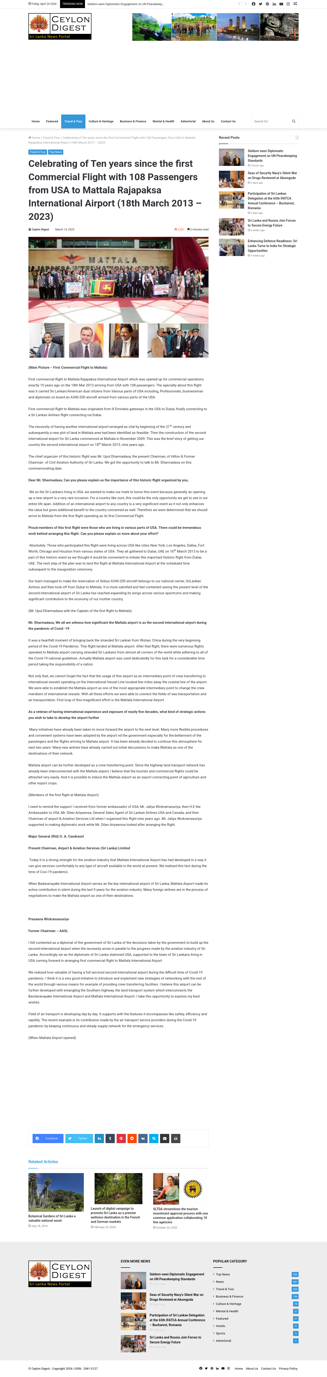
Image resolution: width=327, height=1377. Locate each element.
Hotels (220, 1326)
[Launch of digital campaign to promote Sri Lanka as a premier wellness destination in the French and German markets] (118, 1188)
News (220, 1281)
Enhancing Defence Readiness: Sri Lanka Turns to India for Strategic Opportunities (272, 246)
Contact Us (228, 121)
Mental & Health (163, 121)
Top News (55, 152)
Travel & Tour (73, 121)
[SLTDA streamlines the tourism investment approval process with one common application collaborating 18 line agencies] (181, 1189)
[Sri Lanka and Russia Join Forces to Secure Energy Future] (231, 226)
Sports (220, 1333)
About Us (208, 121)
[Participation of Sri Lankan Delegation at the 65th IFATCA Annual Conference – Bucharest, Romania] (231, 200)
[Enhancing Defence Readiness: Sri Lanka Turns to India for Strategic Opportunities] (231, 247)
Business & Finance (133, 121)
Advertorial (188, 121)
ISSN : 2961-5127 (86, 1368)
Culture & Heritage (101, 121)
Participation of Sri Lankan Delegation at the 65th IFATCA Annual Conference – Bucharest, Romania (177, 1320)
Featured (52, 121)
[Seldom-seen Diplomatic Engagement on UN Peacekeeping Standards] (231, 157)
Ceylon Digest (40, 229)
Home (36, 121)
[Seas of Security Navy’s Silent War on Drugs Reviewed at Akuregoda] (231, 179)
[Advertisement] (163, 80)
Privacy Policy (288, 1368)
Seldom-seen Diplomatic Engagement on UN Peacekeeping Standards (133, 4)
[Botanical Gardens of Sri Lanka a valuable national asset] (56, 1192)
